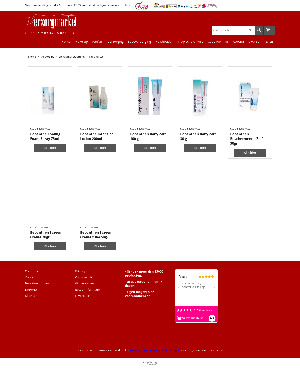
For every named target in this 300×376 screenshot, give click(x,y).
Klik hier (50, 148)
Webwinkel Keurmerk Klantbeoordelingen (155, 350)
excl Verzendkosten (40, 128)
